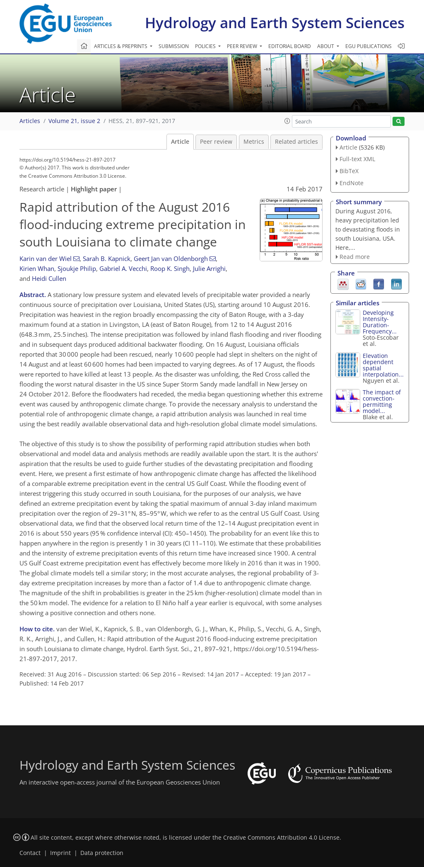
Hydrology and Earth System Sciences (275, 22)
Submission (174, 46)
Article (180, 141)
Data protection (101, 853)
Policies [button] (206, 46)
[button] (287, 121)
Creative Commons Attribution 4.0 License (281, 837)
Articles (29, 121)
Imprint (60, 853)
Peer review (216, 141)
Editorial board (289, 46)
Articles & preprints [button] (121, 46)
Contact (30, 853)
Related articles (296, 141)
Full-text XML (357, 159)
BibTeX (349, 171)
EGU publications (368, 46)
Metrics (253, 141)
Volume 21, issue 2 (74, 121)
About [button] (326, 46)
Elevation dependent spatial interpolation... (383, 365)
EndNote (352, 183)
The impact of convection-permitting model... (382, 401)
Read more (355, 257)
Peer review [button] (242, 46)
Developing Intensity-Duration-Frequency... (380, 322)
